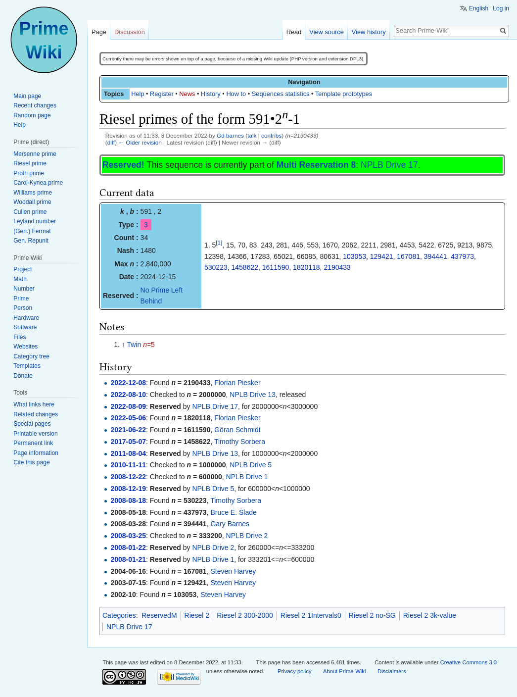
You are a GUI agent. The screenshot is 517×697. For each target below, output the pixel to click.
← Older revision (140, 142)
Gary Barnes (229, 524)
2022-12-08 (128, 383)
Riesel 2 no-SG (372, 615)
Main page (27, 96)
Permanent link (33, 443)
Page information (35, 452)
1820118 (306, 267)
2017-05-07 (128, 442)
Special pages (31, 423)
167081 (408, 256)
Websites (25, 346)
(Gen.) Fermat (31, 231)
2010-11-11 (128, 465)
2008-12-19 (128, 489)
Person (22, 307)
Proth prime (28, 173)
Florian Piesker (237, 383)
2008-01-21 (128, 559)
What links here (33, 404)
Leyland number (34, 221)
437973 (462, 256)
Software (25, 327)
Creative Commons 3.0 (468, 662)
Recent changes (34, 105)
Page (99, 32)
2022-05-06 (128, 418)
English (478, 8)
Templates (27, 365)
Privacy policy (294, 671)
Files (19, 337)
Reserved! (123, 165)
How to (236, 94)
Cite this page (31, 462)
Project (22, 269)
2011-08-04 (128, 453)
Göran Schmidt (237, 430)
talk (251, 135)
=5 (149, 344)
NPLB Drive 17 (389, 165)
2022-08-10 (128, 394)
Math (20, 279)
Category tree (31, 356)
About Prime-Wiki (344, 671)
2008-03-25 (128, 536)
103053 (354, 256)
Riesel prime (30, 163)
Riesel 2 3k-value (429, 615)
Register (162, 94)
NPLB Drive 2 (247, 536)
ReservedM (159, 615)
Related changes (35, 414)
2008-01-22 (128, 547)
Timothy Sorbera (239, 442)
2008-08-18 (128, 500)
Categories (119, 615)
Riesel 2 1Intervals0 (311, 615)
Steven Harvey (233, 571)
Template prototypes (343, 94)
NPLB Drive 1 (247, 477)
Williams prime (32, 192)
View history (369, 32)
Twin (134, 344)
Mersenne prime (34, 153)
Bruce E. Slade (233, 512)
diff (111, 142)
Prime (21, 298)
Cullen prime (30, 211)
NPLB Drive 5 (251, 465)
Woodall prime (32, 202)
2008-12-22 (128, 477)
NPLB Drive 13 (253, 394)
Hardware (26, 317)
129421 (381, 256)
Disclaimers (391, 671)
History (211, 94)
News (187, 94)
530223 (216, 267)
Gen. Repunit (30, 240)
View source (326, 32)
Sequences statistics (281, 94)
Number (24, 288)
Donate (23, 375)
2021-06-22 (128, 430)
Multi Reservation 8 (316, 165)
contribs (271, 135)
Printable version (35, 433)
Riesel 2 (197, 615)
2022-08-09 (128, 406)
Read (294, 32)
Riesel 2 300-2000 (245, 615)
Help (137, 94)
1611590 (275, 267)
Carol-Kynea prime (38, 182)
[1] (219, 243)
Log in (501, 8)
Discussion (129, 32)
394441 (435, 256)
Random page (31, 115)
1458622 (245, 267)
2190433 (337, 267)
